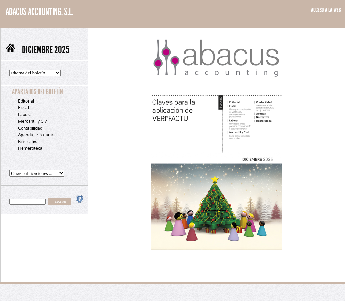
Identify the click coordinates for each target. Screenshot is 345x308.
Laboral (25, 114)
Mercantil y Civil (33, 121)
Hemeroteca (30, 148)
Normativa (28, 141)
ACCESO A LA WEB (326, 10)
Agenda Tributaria (35, 134)
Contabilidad (30, 128)
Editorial (26, 101)
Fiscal (23, 107)
